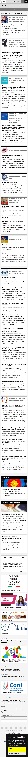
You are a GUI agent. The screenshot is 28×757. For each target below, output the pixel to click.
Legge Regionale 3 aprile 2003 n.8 (10, 669)
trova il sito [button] (14, 721)
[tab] (14, 721)
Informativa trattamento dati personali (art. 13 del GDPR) (13, 709)
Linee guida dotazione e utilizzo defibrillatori (12, 676)
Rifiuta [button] (10, 751)
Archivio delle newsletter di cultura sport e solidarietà (12, 641)
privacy (5, 741)
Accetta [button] (10, 748)
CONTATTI (14, 9)
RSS (24, 558)
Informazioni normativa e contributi (10, 700)
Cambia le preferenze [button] (14, 753)
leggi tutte (22, 571)
